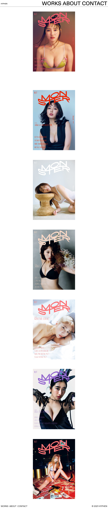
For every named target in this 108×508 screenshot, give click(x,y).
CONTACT (94, 3)
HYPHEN (11, 3)
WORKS (51, 3)
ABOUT (72, 3)
